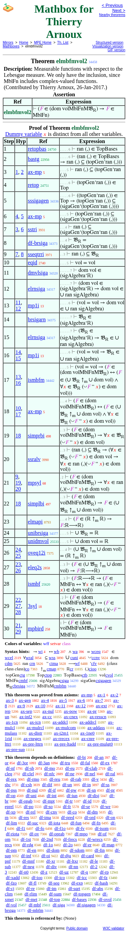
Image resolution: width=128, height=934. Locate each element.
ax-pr (92, 711)
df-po (28, 806)
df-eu (69, 768)
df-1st (25, 839)
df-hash (101, 883)
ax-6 (81, 700)
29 (18, 632)
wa (74, 651)
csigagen (103, 680)
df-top (54, 899)
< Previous (112, 5)
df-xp (10, 811)
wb (56, 651)
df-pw (71, 790)
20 (18, 489)
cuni (74, 657)
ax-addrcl (88, 722)
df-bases (79, 899)
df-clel (28, 773)
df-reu (54, 779)
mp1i (33, 305)
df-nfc (49, 773)
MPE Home (43, 42)
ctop (48, 675)
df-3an (44, 762)
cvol (109, 675)
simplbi (36, 503)
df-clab (91, 768)
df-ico (59, 877)
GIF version (116, 50)
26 (18, 570)
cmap (51, 668)
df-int (52, 795)
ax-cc (47, 716)
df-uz (64, 872)
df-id (87, 801)
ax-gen (25, 700)
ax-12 (80, 705)
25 (18, 556)
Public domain (77, 928)
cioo (92, 668)
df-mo (49, 768)
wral (29, 657)
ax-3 (10, 700)
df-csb (26, 784)
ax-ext (101, 705)
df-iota (54, 822)
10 (18, 408)
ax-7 (99, 700)
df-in (86, 784)
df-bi (81, 757)
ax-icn (35, 722)
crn (32, 663)
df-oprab (57, 833)
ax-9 (21, 705)
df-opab (25, 801)
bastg (33, 159)
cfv (94, 663)
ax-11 (60, 705)
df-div (51, 866)
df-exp (77, 883)
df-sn (91, 790)
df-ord (90, 817)
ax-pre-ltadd (65, 744)
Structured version (109, 42)
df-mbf (35, 904)
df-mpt (49, 801)
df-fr (67, 806)
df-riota (12, 833)
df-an (98, 757)
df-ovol (105, 899)
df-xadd (12, 877)
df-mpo (80, 833)
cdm (8, 663)
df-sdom (77, 850)
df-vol (11, 904)
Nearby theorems (112, 15)
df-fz (103, 877)
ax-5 (63, 700)
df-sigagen (86, 904)
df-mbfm (35, 910)
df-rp (104, 872)
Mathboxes (11, 46)
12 (18, 308)
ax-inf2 (25, 716)
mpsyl (34, 483)
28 (18, 612)
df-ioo (36, 877)
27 (18, 606)
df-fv (80, 828)
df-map (108, 844)
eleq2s (35, 567)
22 (18, 600)
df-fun (76, 822)
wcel (9, 657)
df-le (94, 861)
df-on (110, 817)
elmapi (35, 522)
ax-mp (35, 172)
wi (40, 651)
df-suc (33, 822)
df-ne (69, 773)
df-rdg (27, 844)
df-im (52, 888)
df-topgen (82, 893)
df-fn (95, 822)
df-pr (110, 790)
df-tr (69, 801)
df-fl (33, 883)
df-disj (93, 795)
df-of (102, 833)
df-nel (90, 773)
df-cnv (51, 811)
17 (18, 414)
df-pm (11, 850)
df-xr (50, 861)
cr (71, 668)
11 (17, 302)
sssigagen (38, 201)
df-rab (75, 779)
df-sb (29, 768)
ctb (84, 675)
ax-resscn (97, 716)
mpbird (35, 628)
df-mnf (28, 861)
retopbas (37, 149)
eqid (32, 262)
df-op (10, 795)
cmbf (23, 680)
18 (18, 435)
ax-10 (40, 705)
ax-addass (96, 727)
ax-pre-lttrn (33, 744)
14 (18, 352)
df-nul (32, 790)
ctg (22, 675)
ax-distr (35, 733)
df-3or (22, 762)
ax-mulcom (66, 727)
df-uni (31, 795)
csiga (64, 680)
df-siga (59, 904)
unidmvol (38, 541)
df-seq (54, 883)
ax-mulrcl (35, 727)
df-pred (67, 817)
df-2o (68, 844)
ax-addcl (60, 722)
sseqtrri (36, 254)
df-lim (11, 822)
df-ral (110, 773)
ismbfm (36, 380)
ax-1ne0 (87, 733)
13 (18, 377)
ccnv (95, 657)
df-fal (85, 762)
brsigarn (36, 319)
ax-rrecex (61, 738)
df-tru (65, 762)
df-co (71, 811)
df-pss (11, 790)
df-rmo (33, 779)
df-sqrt (74, 888)
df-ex (105, 762)
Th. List (63, 42)
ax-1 (101, 694)
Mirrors (8, 42)
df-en (31, 850)
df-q (84, 872)
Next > (118, 10)
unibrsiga (38, 533)
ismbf (34, 584)
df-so (48, 806)
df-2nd (47, 839)
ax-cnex (71, 716)
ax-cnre (88, 738)
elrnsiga (36, 289)
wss (52, 657)
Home (23, 42)
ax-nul (48, 711)
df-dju (65, 855)
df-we (105, 806)
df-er (87, 844)
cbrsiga (18, 685)
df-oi (45, 855)
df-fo (39, 828)
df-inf (26, 855)
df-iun (72, 795)
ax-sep (26, 711)
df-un (67, 784)
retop (33, 185)
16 (18, 383)
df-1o (48, 844)
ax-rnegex (32, 738)
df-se (85, 806)
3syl (32, 606)
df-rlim (31, 893)
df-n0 (23, 872)
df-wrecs (94, 839)
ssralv (34, 459)
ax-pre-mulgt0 (100, 744)
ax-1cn (12, 722)
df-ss (105, 784)
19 (18, 483)
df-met (32, 899)
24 (18, 550)
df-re (30, 888)
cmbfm (60, 685)
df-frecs (70, 839)
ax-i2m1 (61, 733)
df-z (43, 872)
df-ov (34, 833)
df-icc (82, 877)
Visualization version (107, 46)
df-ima (45, 817)
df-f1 (20, 828)
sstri (32, 229)
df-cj (10, 888)
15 (18, 358)
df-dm (92, 811)
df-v (95, 779)
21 (18, 625)
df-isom (102, 828)
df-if (52, 790)
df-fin (100, 850)
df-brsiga (37, 243)
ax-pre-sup (15, 749)
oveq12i (36, 553)
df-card (87, 855)
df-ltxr (72, 861)
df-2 (94, 866)
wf (77, 663)
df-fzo (11, 883)
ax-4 (45, 700)
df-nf (10, 768)
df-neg (28, 866)
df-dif (47, 784)
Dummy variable (23, 134)
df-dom (52, 850)
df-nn (73, 866)
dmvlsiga (38, 273)
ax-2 (114, 694)
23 (18, 564)
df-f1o (60, 828)
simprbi (36, 435)
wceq (95, 651)
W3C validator (113, 928)
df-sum (55, 893)
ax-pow (70, 711)
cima (53, 663)
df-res (24, 817)
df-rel (30, 811)
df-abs (97, 888)
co (27, 668)
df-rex (11, 779)
